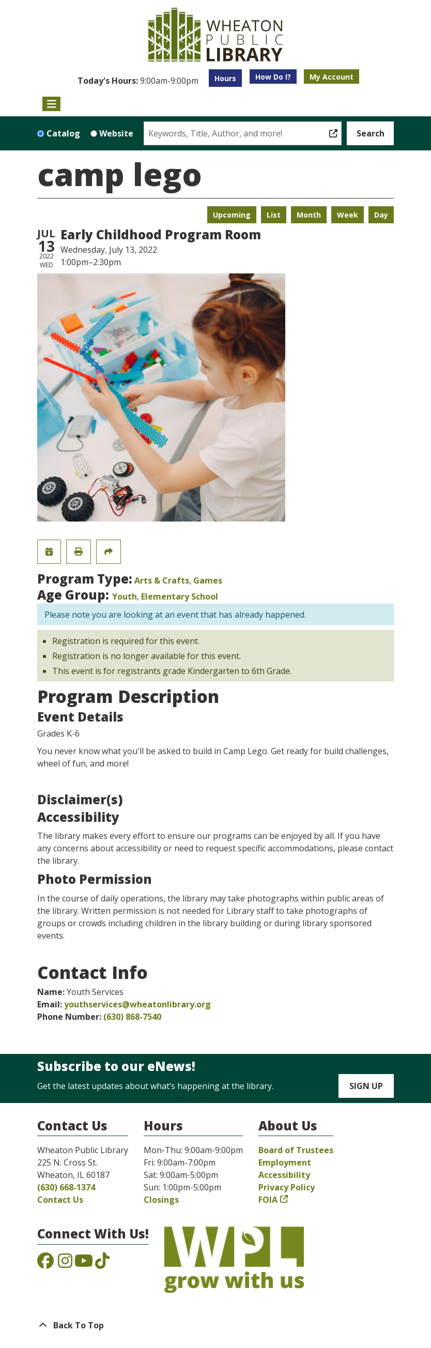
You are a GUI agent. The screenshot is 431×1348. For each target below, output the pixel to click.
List (274, 215)
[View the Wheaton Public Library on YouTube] (83, 1263)
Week (347, 215)
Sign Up (366, 1086)
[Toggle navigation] (51, 104)
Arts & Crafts (161, 580)
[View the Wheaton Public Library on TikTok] (102, 1263)
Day (381, 215)
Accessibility (284, 1175)
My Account (331, 77)
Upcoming (232, 215)
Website (116, 133)
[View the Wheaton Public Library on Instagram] (65, 1263)
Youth (124, 596)
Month (309, 215)
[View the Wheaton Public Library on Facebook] (45, 1263)
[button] (138, 80)
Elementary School (179, 596)
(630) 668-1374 (66, 1187)
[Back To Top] (215, 1325)
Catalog (63, 133)
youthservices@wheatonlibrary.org (137, 1004)
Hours (225, 78)
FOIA (268, 1199)
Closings (161, 1199)
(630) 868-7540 (132, 1016)
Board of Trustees (295, 1150)
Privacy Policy (286, 1187)
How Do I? (273, 77)
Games (207, 580)
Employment (284, 1162)
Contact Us (60, 1199)
